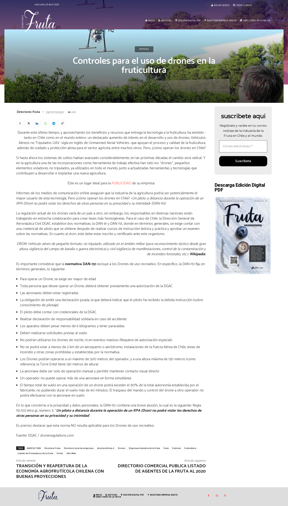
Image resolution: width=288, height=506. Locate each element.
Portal (60, 453)
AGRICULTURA (34, 448)
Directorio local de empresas (78, 448)
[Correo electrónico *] (243, 146)
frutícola (176, 448)
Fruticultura (190, 448)
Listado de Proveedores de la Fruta (35, 453)
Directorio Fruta (28, 112)
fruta (166, 448)
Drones (121, 448)
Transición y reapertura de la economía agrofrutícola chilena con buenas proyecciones (60, 471)
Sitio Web (71, 453)
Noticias (144, 49)
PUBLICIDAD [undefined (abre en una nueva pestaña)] (121, 183)
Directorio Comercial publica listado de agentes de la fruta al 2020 (162, 468)
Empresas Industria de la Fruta (144, 448)
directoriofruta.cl (105, 448)
